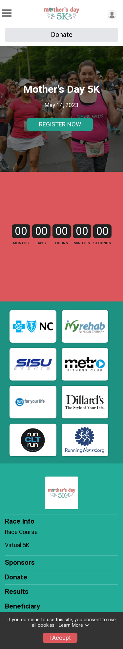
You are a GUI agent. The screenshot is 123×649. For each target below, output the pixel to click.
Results (17, 591)
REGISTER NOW (60, 124)
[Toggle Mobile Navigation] (6, 13)
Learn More (74, 625)
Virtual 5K (17, 545)
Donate (61, 35)
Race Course (21, 532)
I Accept (60, 638)
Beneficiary (22, 606)
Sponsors (20, 562)
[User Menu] (112, 14)
